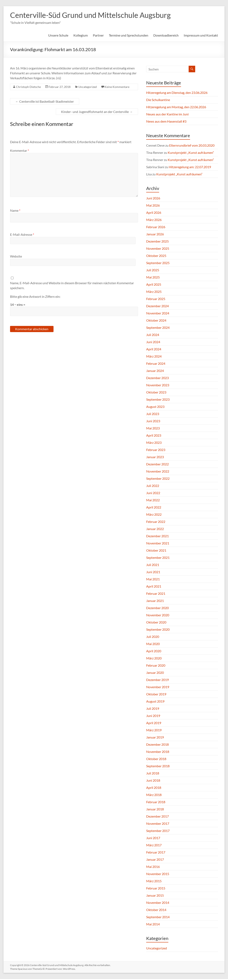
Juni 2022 (153, 493)
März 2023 (154, 442)
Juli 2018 (152, 773)
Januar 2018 (155, 809)
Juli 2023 (152, 414)
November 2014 (157, 902)
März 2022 (154, 514)
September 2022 (158, 478)
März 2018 (154, 795)
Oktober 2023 (156, 392)
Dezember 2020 (157, 608)
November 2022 (157, 471)
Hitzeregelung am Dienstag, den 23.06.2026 (176, 92)
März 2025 (154, 291)
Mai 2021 (153, 579)
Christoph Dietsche (28, 87)
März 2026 (154, 220)
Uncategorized (87, 87)
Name (15, 210)
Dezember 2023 (157, 378)
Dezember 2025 (157, 241)
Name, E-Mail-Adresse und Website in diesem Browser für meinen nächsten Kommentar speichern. (72, 285)
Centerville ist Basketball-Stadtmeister (44, 101)
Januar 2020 (155, 672)
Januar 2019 (155, 737)
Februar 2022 (155, 521)
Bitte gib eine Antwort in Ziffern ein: (35, 296)
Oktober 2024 (156, 320)
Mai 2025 (153, 277)
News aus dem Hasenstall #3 (166, 121)
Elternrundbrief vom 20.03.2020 (191, 145)
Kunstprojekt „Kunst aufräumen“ (191, 152)
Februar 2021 (155, 593)
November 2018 (157, 752)
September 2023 (158, 399)
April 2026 (153, 212)
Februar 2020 (155, 665)
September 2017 (158, 831)
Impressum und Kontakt (201, 35)
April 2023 (153, 435)
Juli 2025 (152, 270)
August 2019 (155, 701)
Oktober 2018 (156, 759)
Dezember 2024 (157, 306)
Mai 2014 (153, 924)
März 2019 (154, 730)
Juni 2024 (153, 342)
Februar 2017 (155, 852)
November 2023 (157, 385)
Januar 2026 (155, 234)
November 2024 (157, 313)
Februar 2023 (155, 450)
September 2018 (158, 766)
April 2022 (153, 507)
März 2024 (154, 356)
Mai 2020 (153, 644)
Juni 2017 (153, 838)
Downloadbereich (166, 35)
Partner (98, 35)
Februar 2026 (155, 227)
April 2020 (153, 651)
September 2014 (158, 917)
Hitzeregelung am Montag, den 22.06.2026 (176, 107)
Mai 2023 (153, 428)
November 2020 (157, 615)
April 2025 (153, 284)
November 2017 (157, 823)
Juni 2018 (153, 780)
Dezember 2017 (157, 816)
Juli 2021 (152, 565)
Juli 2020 (152, 636)
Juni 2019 (153, 716)
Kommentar (19, 150)
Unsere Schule (58, 35)
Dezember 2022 (157, 464)
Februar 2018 (155, 802)
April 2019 (153, 723)
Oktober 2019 (156, 694)
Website (16, 256)
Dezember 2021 (157, 536)
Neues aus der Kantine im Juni (167, 114)
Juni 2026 (153, 198)
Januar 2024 (155, 371)
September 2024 (158, 327)
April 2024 (153, 349)
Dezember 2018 (157, 744)
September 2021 (158, 557)
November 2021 (157, 543)
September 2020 (158, 629)
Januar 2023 (155, 457)
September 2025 (158, 263)
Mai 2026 (153, 205)
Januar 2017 (155, 859)
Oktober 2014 (156, 910)
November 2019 (157, 687)
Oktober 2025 (156, 256)
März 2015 (154, 881)
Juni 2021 (153, 572)
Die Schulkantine (158, 100)
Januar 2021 (155, 601)
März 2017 (154, 845)
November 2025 (157, 248)
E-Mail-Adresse (22, 234)
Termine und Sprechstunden (128, 35)
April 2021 (153, 586)
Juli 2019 (152, 708)
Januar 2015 (155, 895)
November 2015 (157, 874)
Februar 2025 (155, 299)
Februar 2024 (155, 363)
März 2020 (154, 658)
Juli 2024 (152, 335)
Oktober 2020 (156, 622)
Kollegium (80, 35)
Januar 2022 (155, 529)
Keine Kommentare (117, 87)
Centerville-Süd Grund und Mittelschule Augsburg (90, 15)
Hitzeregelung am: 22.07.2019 (190, 167)
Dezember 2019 (157, 680)
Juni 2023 (153, 421)
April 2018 (153, 787)
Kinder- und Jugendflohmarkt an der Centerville (97, 112)
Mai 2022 (153, 500)
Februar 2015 (155, 888)
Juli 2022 (152, 486)
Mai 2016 (153, 867)
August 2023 (155, 406)
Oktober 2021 (156, 550)
